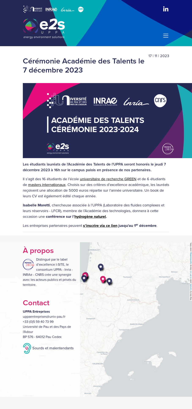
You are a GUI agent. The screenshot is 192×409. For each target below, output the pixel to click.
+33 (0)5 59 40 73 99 (38, 322)
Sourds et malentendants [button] (48, 348)
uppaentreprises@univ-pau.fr (44, 317)
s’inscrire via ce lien (100, 225)
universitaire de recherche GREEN (108, 179)
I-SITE (60, 264)
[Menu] (164, 35)
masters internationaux (47, 184)
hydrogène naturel (90, 216)
